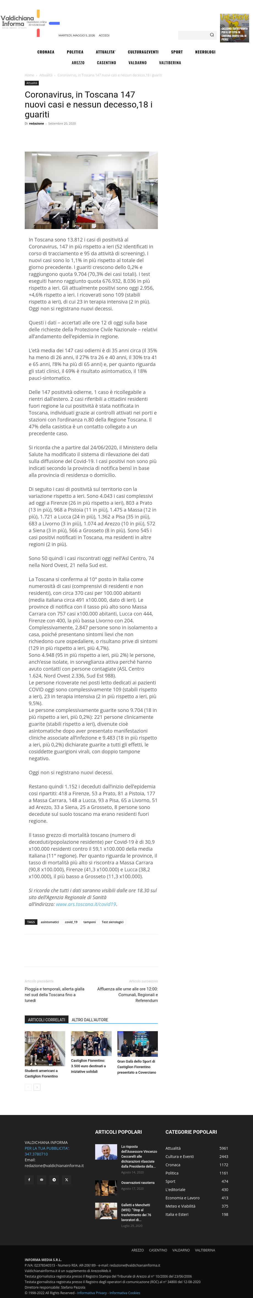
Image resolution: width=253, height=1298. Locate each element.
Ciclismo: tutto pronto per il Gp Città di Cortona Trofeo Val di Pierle (234, 33)
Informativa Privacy (92, 1293)
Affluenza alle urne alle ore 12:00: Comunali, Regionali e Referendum (127, 995)
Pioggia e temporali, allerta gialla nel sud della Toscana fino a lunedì (54, 995)
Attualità (45, 75)
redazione (36, 123)
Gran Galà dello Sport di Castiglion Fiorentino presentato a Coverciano (136, 1066)
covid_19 (71, 922)
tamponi (89, 922)
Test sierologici (112, 922)
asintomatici (50, 922)
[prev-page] (28, 1087)
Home (29, 75)
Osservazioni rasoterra (138, 1183)
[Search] (212, 35)
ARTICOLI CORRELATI (46, 1020)
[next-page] (37, 1087)
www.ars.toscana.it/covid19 (86, 904)
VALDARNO (181, 1250)
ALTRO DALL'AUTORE (90, 1020)
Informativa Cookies (124, 1293)
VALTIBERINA (205, 1250)
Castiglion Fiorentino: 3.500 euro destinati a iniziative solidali (88, 1066)
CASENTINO (158, 1250)
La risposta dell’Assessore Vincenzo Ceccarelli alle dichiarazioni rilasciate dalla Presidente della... (139, 1156)
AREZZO (137, 1250)
